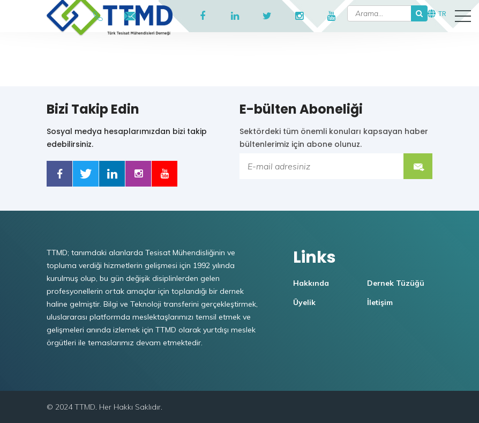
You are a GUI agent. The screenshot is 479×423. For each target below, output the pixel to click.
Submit (417, 166)
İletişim (380, 302)
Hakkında (311, 283)
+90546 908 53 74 (98, 14)
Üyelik (304, 302)
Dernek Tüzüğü (395, 283)
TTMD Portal (162, 16)
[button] (463, 16)
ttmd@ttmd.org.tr (130, 14)
